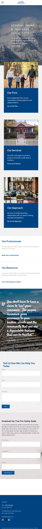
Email (3, 380)
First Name (5, 440)
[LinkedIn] (9, 520)
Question (4, 391)
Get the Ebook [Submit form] (8, 472)
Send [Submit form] (5, 406)
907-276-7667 (9, 505)
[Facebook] (3, 520)
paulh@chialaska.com (8, 516)
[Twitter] (6, 520)
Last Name (5, 451)
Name (3, 369)
